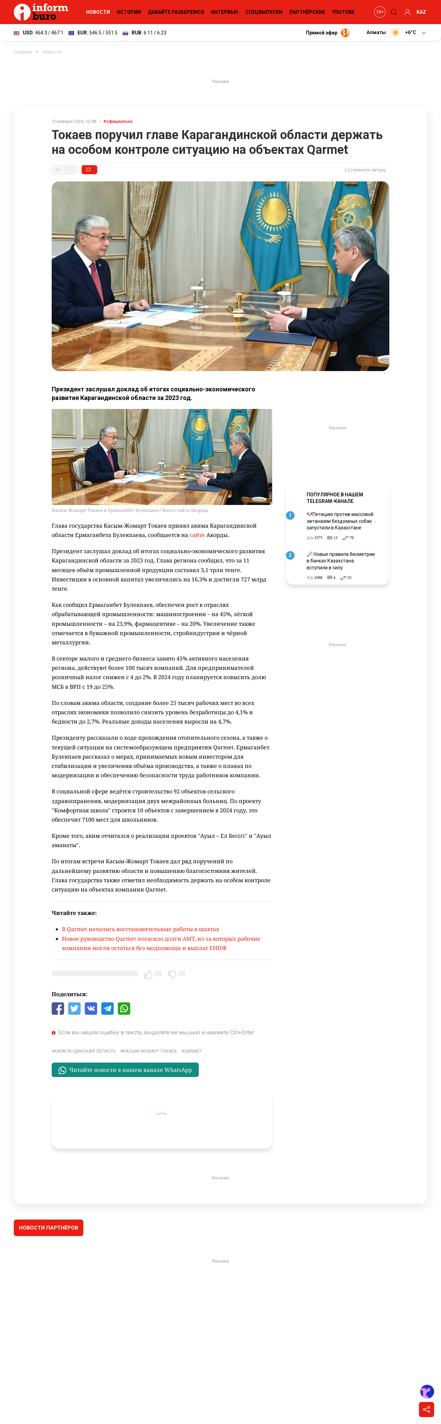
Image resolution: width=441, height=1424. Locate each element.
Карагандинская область (85, 1051)
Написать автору (365, 170)
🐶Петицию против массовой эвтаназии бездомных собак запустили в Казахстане (340, 520)
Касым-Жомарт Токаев (150, 1051)
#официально (118, 121)
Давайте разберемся (176, 12)
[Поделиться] (426, 1409)
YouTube (343, 12)
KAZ (421, 12)
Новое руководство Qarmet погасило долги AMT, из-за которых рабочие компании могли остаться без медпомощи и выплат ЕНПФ (161, 943)
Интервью (224, 12)
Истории (129, 12)
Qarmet (193, 1051)
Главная (23, 52)
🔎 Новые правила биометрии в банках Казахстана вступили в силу (341, 560)
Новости (98, 12)
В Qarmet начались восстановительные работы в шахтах (140, 929)
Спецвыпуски (264, 12)
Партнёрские (307, 12)
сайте (197, 535)
